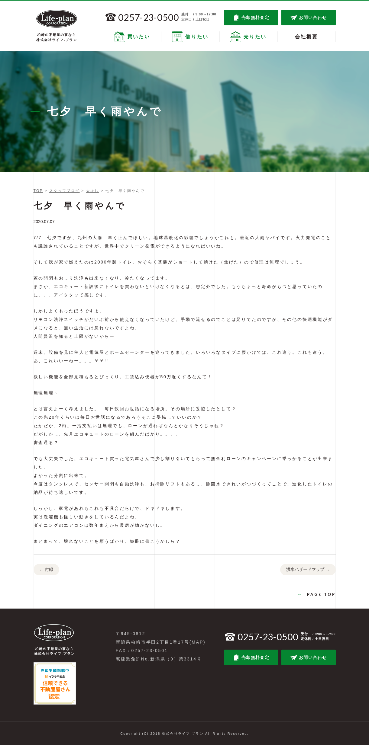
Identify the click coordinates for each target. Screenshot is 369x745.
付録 (46, 570)
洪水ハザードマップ (308, 570)
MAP (197, 642)
